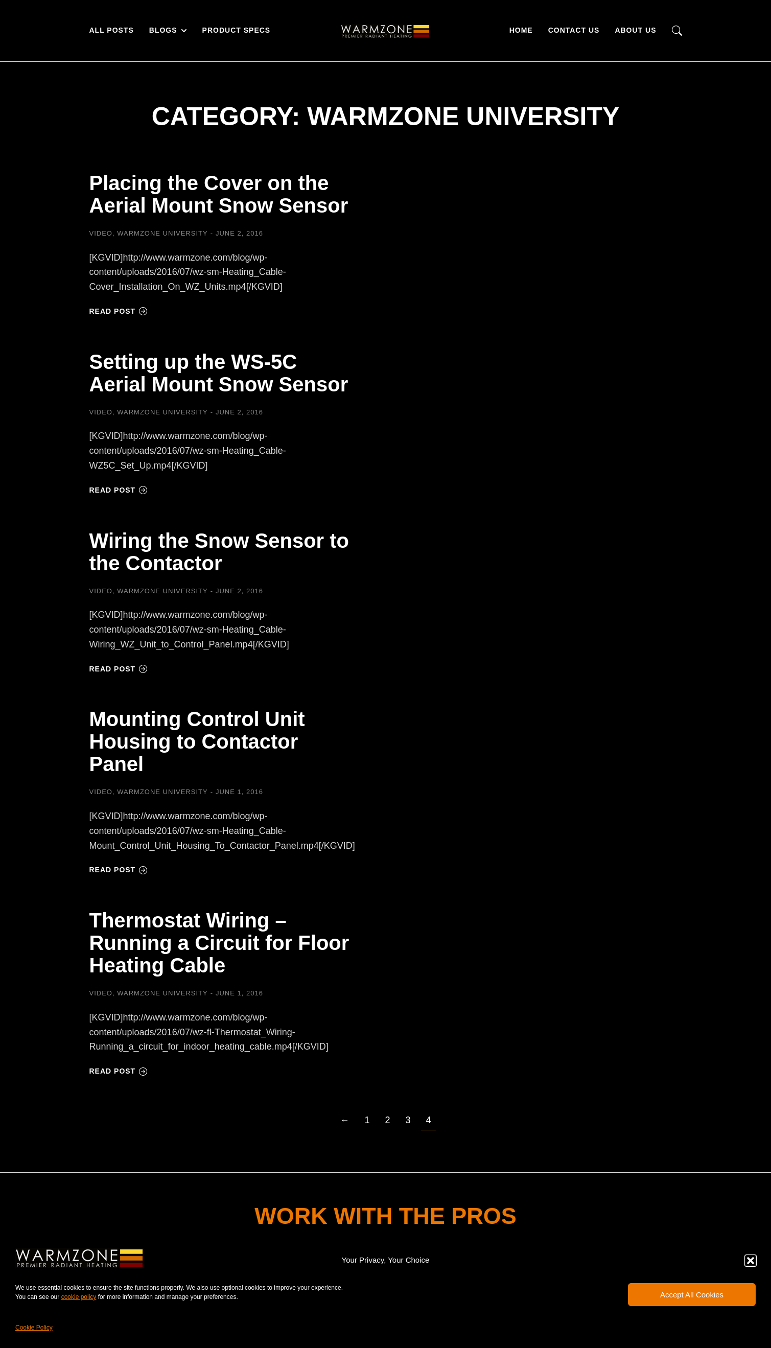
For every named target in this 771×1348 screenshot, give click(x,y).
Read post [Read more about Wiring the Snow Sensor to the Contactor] (118, 669)
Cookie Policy (34, 1327)
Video (100, 233)
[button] (750, 1261)
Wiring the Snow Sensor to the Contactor (219, 551)
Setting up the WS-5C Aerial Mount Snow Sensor (218, 373)
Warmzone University (162, 233)
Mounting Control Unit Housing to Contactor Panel (197, 741)
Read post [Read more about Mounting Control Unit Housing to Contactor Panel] (118, 870)
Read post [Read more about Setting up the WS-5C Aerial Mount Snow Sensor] (118, 490)
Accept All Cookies (691, 1294)
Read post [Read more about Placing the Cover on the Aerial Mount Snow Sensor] (118, 311)
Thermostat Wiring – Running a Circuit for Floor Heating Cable (219, 943)
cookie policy (79, 1296)
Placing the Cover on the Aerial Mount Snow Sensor (218, 194)
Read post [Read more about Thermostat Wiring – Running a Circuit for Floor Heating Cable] (118, 1071)
